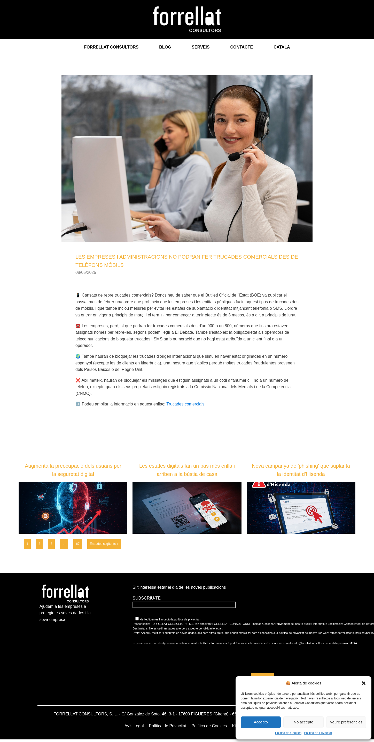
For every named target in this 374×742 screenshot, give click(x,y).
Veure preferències (346, 722)
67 (77, 544)
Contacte (241, 47)
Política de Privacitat (167, 726)
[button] (363, 683)
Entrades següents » (104, 544)
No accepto (303, 722)
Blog (165, 47)
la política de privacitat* (185, 619)
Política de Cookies (209, 726)
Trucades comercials (185, 404)
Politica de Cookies (288, 733)
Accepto (261, 722)
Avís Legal (134, 726)
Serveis (200, 47)
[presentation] (262, 659)
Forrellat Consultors (111, 47)
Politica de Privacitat (318, 733)
